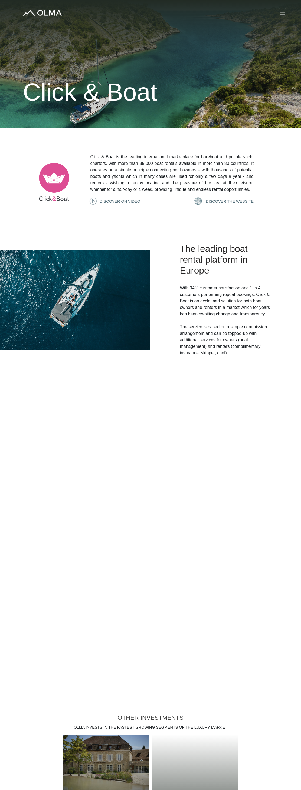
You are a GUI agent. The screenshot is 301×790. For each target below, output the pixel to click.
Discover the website (224, 201)
